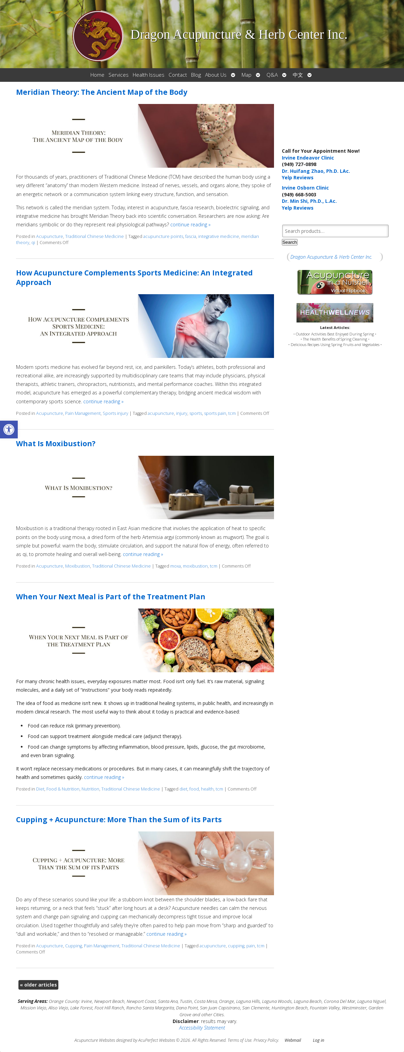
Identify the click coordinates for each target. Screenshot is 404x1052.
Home (97, 74)
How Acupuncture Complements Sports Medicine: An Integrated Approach (134, 277)
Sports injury (115, 413)
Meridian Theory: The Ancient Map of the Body (101, 92)
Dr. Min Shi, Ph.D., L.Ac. (309, 201)
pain (250, 946)
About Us (216, 74)
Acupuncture (49, 236)
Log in (318, 1040)
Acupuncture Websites (94, 1040)
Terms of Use (239, 1040)
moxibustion (195, 566)
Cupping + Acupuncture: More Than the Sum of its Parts (119, 819)
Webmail (293, 1040)
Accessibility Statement (202, 1027)
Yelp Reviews (298, 177)
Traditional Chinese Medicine (94, 236)
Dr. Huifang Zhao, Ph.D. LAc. (316, 171)
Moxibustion (77, 566)
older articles (38, 984)
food (194, 789)
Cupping (73, 946)
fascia (190, 236)
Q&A (272, 74)
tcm (232, 413)
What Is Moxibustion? (56, 443)
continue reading (190, 224)
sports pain (215, 413)
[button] (9, 429)
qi (33, 242)
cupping (236, 946)
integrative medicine (218, 236)
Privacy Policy (266, 1040)
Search (290, 242)
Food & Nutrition (63, 789)
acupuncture (161, 413)
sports (195, 413)
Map (246, 74)
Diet (40, 789)
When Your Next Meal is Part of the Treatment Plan (110, 596)
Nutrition (90, 789)
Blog (196, 74)
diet (183, 789)
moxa (175, 566)
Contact (178, 74)
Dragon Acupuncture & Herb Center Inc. (331, 257)
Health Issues (148, 74)
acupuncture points (163, 236)
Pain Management (83, 413)
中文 (298, 74)
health (207, 789)
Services (119, 74)
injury (181, 413)
